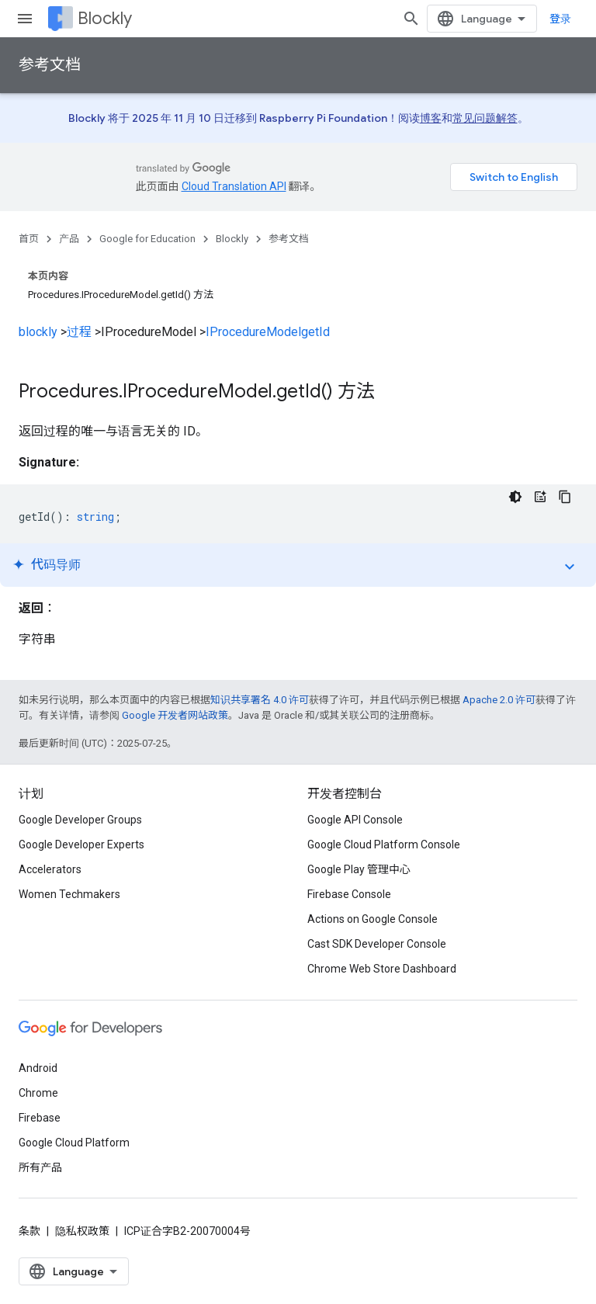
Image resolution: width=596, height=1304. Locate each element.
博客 (431, 118)
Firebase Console (349, 894)
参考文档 (50, 65)
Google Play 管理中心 (359, 869)
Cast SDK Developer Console (376, 944)
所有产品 (40, 1167)
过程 (79, 331)
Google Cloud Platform (74, 1142)
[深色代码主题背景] (515, 496)
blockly (38, 331)
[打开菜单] (24, 18)
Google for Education (147, 238)
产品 (69, 238)
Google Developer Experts (81, 844)
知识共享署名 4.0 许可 (259, 700)
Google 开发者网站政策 (175, 715)
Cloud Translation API (234, 186)
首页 (29, 238)
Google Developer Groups (80, 819)
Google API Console (355, 819)
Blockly (105, 18)
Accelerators (50, 869)
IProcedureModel (253, 331)
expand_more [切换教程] (569, 566)
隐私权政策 (82, 1231)
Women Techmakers (69, 894)
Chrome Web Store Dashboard (381, 968)
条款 (29, 1231)
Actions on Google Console (372, 919)
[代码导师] (540, 496)
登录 (560, 18)
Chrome (38, 1093)
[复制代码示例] (565, 496)
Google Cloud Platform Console (383, 844)
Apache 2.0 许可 (499, 700)
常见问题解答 (485, 118)
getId (315, 331)
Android (38, 1068)
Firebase (40, 1118)
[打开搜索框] (411, 18)
